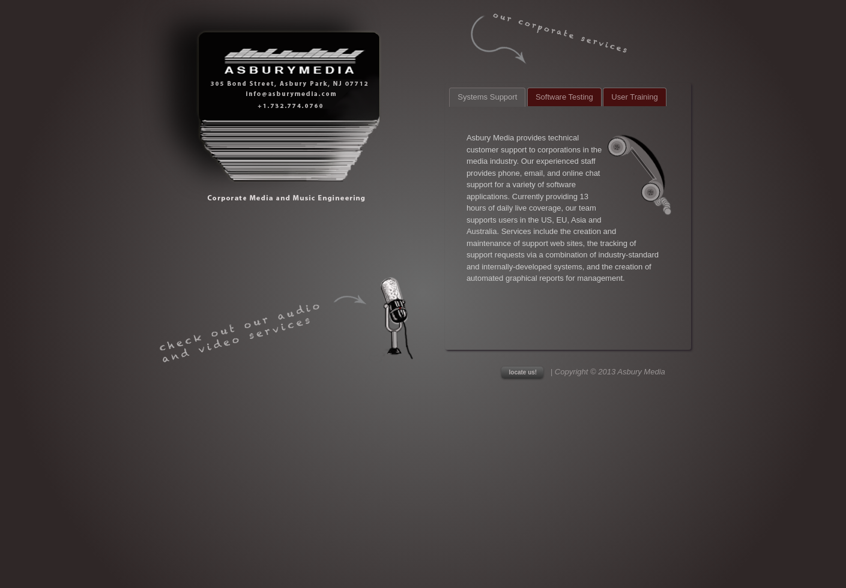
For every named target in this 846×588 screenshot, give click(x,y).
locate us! (523, 372)
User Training (634, 96)
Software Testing (564, 96)
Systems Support (487, 96)
